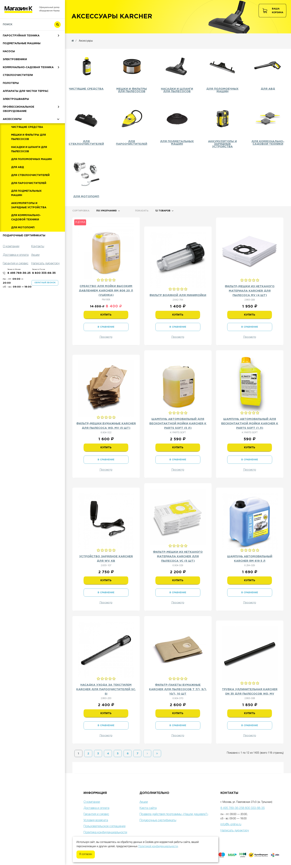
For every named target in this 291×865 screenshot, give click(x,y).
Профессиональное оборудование (18, 126)
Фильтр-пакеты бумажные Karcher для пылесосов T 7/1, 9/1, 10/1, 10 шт (178, 689)
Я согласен (85, 854)
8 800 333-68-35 (44, 291)
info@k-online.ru (230, 824)
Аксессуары (12, 137)
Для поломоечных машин (31, 177)
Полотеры (11, 101)
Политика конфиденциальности (105, 832)
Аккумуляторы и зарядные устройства (28, 223)
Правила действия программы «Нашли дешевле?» (174, 814)
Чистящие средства (27, 145)
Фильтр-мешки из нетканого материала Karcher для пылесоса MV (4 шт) (249, 290)
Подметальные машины (21, 61)
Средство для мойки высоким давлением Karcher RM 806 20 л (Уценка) (106, 290)
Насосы (9, 69)
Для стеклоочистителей (30, 193)
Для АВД (17, 185)
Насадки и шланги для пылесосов (29, 167)
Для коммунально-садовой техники (26, 235)
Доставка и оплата (96, 808)
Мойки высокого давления (24, 37)
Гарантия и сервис (96, 814)
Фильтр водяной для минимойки (177, 295)
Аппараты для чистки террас (25, 109)
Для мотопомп (23, 245)
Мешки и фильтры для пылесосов (28, 154)
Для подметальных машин (26, 211)
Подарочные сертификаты (24, 253)
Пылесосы (11, 45)
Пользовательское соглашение (104, 826)
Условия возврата (96, 820)
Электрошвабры (16, 117)
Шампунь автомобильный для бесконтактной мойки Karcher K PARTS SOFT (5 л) (177, 423)
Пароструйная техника (21, 53)
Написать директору (234, 830)
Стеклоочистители (18, 93)
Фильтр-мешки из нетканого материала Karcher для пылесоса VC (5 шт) (178, 556)
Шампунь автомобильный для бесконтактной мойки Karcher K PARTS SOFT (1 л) (249, 423)
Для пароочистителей (28, 201)
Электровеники (15, 77)
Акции (144, 802)
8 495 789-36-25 (19, 291)
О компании (92, 802)
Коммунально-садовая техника (28, 85)
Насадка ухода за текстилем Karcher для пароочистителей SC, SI (106, 689)
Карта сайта (148, 808)
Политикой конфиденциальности (158, 846)
